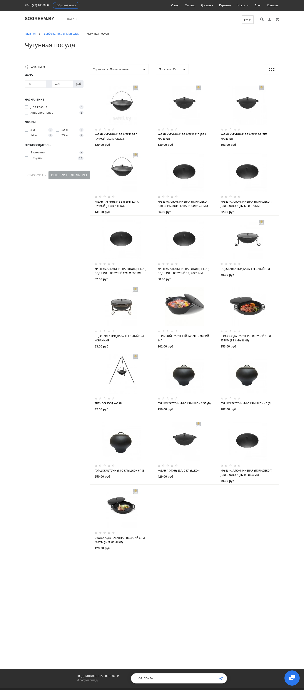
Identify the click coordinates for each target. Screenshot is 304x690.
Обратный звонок (66, 5)
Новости (242, 5)
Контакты (273, 5)
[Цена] (35, 84)
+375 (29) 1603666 (37, 5)
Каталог (73, 19)
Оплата (190, 5)
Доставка (207, 5)
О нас (175, 5)
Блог (258, 5)
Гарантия (225, 5)
